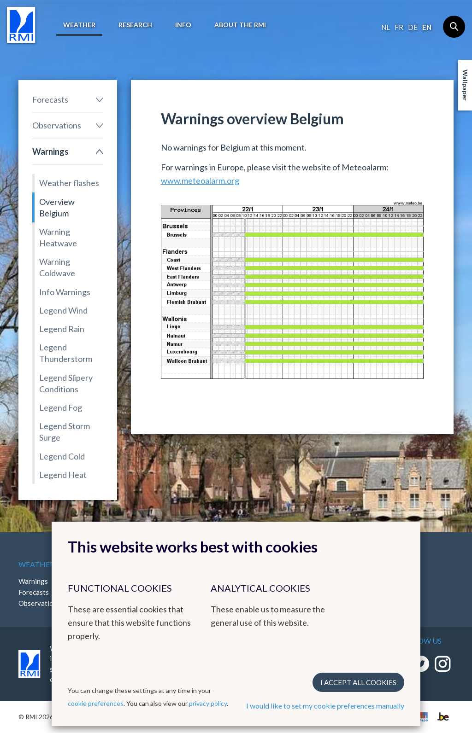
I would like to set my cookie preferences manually (325, 705)
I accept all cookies (358, 682)
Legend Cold (62, 456)
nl (385, 27)
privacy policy (208, 703)
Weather (79, 25)
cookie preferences (96, 703)
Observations (56, 125)
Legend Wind (63, 310)
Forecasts (50, 99)
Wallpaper (465, 85)
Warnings (50, 151)
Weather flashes (69, 183)
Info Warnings (64, 292)
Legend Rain (61, 329)
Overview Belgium (57, 207)
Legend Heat (63, 475)
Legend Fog (60, 407)
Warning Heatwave (58, 237)
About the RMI (240, 25)
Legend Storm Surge (64, 431)
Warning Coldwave (57, 267)
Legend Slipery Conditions (66, 383)
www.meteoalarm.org (200, 180)
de (413, 27)
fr (399, 27)
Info (183, 25)
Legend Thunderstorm (65, 353)
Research (135, 25)
